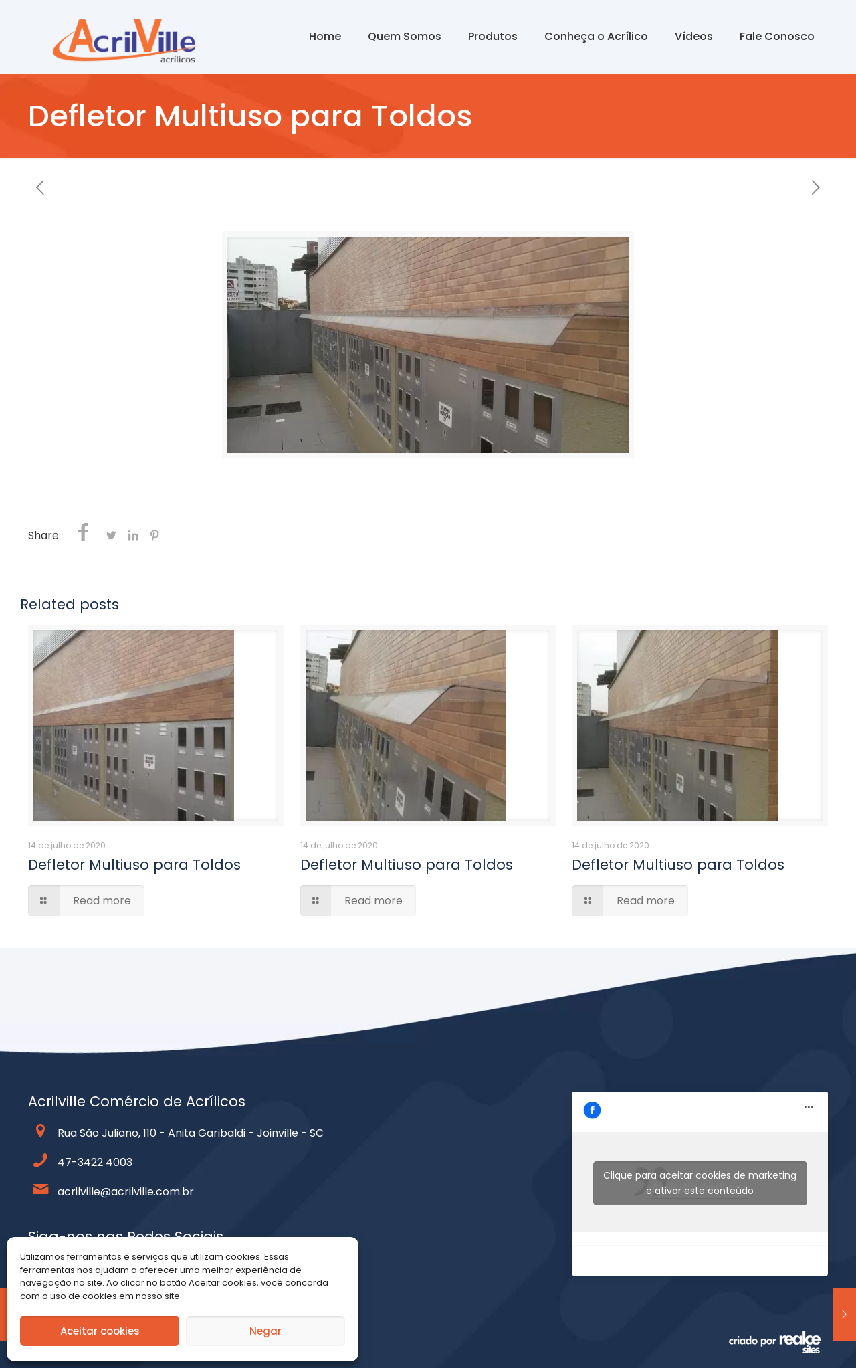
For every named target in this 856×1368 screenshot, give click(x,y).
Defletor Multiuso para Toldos (134, 864)
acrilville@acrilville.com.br (126, 1191)
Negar (265, 1331)
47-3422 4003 (95, 1162)
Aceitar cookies (100, 1331)
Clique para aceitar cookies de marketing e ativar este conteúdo (699, 1183)
